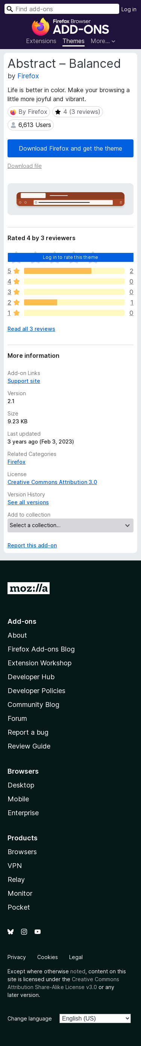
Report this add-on (32, 545)
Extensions (41, 41)
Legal (76, 957)
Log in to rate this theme (70, 257)
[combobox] (62, 9)
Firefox (28, 76)
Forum (17, 718)
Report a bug (28, 732)
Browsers (22, 852)
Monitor (20, 893)
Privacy (17, 957)
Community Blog (33, 704)
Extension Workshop (39, 663)
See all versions (28, 502)
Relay (16, 879)
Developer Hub (31, 677)
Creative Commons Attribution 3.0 (52, 482)
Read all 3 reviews (31, 329)
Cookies (47, 957)
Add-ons (22, 621)
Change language (30, 1018)
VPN (15, 866)
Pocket (19, 907)
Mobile (18, 799)
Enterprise (23, 813)
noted (77, 971)
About (17, 635)
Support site (24, 381)
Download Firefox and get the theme (70, 148)
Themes (73, 41)
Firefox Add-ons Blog (41, 649)
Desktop (21, 785)
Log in (128, 9)
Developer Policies (36, 691)
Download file (25, 166)
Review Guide (29, 746)
